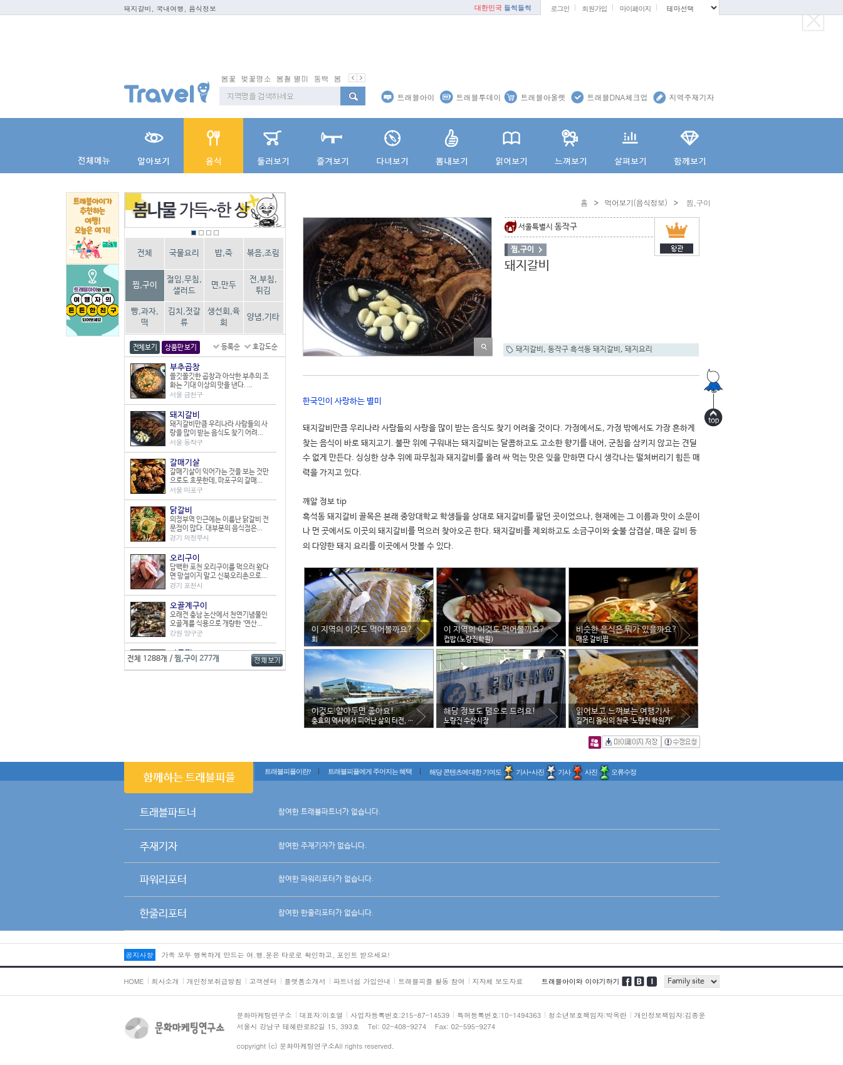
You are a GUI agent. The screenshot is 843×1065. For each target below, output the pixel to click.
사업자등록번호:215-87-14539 (399, 1015)
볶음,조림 (263, 253)
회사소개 (165, 981)
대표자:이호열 (321, 1015)
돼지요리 (638, 349)
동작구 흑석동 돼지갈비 (584, 349)
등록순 (230, 347)
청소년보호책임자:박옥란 (587, 1015)
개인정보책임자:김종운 (670, 1015)
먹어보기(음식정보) (635, 202)
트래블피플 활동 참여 (431, 981)
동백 (321, 78)
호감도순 (265, 347)
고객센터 (263, 981)
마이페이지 (635, 8)
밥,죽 (224, 253)
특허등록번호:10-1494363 (499, 1015)
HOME (134, 981)
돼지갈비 (529, 349)
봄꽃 (228, 78)
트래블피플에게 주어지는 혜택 (370, 771)
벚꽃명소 (256, 78)
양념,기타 (263, 317)
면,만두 (223, 285)
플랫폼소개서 (305, 981)
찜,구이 (144, 285)
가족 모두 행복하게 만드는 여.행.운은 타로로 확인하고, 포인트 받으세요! (276, 955)
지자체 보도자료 (498, 981)
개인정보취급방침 (214, 981)
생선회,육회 (223, 317)
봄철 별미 (292, 78)
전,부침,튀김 (263, 285)
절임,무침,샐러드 (184, 285)
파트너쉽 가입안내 (362, 981)
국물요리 (184, 253)
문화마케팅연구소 (264, 1015)
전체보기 (145, 347)
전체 (144, 253)
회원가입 (594, 8)
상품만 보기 (180, 347)
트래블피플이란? (287, 771)
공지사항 (140, 955)
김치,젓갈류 (184, 317)
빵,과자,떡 (145, 317)
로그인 (559, 8)
